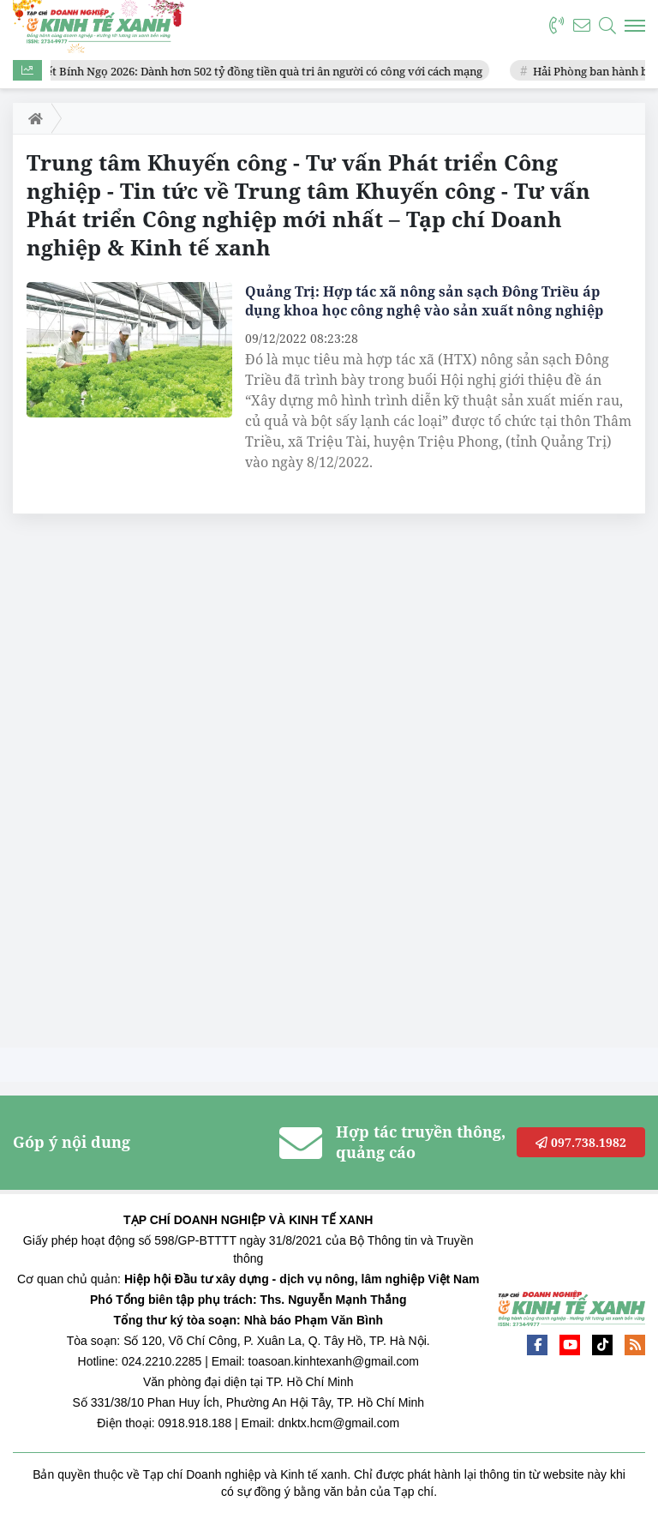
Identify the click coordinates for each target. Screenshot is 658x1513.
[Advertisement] (141, 785)
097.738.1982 (580, 1142)
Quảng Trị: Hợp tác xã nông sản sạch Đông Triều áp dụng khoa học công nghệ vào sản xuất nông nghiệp (424, 301)
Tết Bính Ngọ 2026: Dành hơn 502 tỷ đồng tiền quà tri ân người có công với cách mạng (264, 71)
